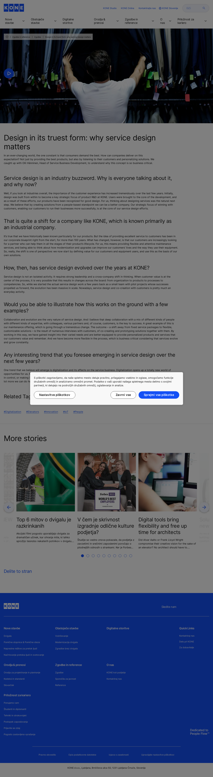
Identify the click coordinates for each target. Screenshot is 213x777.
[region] (106, 388)
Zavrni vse (123, 395)
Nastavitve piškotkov (54, 395)
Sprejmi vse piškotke (159, 395)
